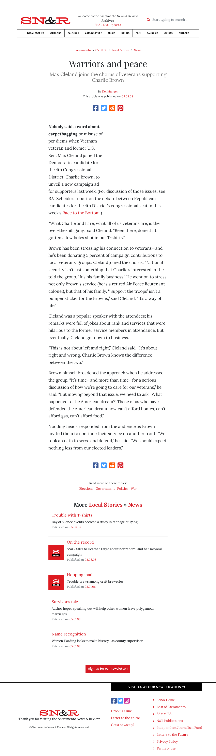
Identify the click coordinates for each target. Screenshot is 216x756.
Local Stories (35, 33)
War (134, 488)
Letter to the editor (125, 718)
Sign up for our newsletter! (108, 669)
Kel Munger (110, 91)
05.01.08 (90, 586)
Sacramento (83, 50)
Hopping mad (79, 574)
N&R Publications (170, 721)
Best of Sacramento (171, 707)
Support (184, 33)
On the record (80, 542)
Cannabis (152, 33)
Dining (125, 33)
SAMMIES (164, 714)
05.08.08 (101, 50)
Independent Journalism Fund (179, 728)
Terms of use (166, 748)
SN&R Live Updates (108, 25)
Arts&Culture (93, 33)
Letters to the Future (172, 734)
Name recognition (69, 633)
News (137, 50)
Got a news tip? (122, 725)
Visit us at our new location (156, 687)
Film (138, 33)
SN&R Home (166, 700)
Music (111, 33)
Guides (168, 33)
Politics (122, 488)
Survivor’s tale (65, 601)
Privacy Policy (167, 741)
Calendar (73, 33)
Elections (86, 488)
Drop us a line (121, 711)
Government (105, 488)
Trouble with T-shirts (72, 515)
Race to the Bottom (81, 212)
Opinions (55, 33)
